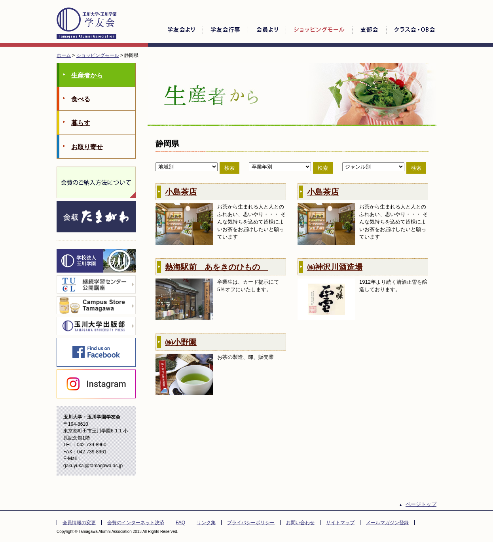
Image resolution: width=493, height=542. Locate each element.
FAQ (180, 522)
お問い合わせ (300, 522)
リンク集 (206, 522)
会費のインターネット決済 (135, 522)
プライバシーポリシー (251, 522)
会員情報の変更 (79, 522)
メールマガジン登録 (387, 522)
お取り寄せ (87, 147)
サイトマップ (340, 522)
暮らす (80, 122)
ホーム (64, 55)
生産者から (87, 75)
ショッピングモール (97, 55)
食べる (80, 99)
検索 (229, 168)
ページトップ (421, 504)
